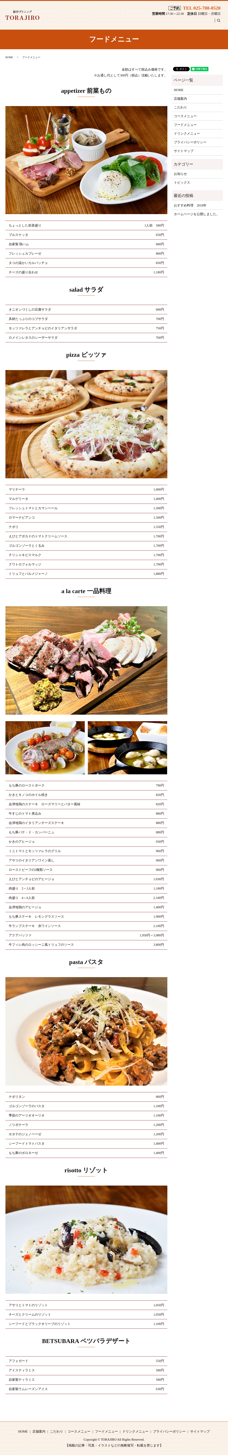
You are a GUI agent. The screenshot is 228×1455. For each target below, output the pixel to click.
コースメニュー (135, 22)
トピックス (182, 182)
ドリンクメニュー (198, 22)
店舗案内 (88, 22)
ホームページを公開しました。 (197, 214)
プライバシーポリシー (190, 142)
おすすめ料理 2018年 (190, 205)
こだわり (109, 22)
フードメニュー (165, 22)
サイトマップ (183, 151)
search (221, 22)
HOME (69, 22)
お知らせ (180, 174)
